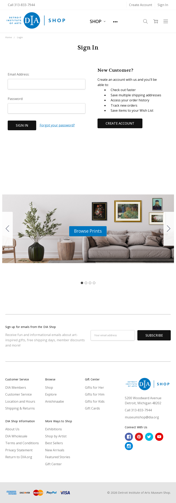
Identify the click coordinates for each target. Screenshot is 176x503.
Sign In (163, 5)
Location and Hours (20, 401)
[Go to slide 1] (82, 283)
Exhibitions (53, 429)
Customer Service (18, 394)
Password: (15, 99)
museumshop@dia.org (142, 417)
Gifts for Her (94, 387)
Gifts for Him (94, 394)
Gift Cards (92, 408)
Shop (97, 21)
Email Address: (18, 74)
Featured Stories (57, 457)
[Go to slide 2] (168, 229)
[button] (88, 231)
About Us (12, 429)
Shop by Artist (56, 436)
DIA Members (15, 387)
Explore (51, 394)
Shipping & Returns (20, 408)
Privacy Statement (19, 450)
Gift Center (53, 464)
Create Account (140, 5)
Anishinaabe (54, 401)
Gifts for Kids (95, 401)
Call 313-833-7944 (21, 5)
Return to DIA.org (18, 457)
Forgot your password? (57, 125)
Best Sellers (54, 443)
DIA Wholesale (16, 436)
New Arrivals (54, 450)
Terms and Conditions (22, 443)
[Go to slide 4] (7, 229)
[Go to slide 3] (90, 283)
